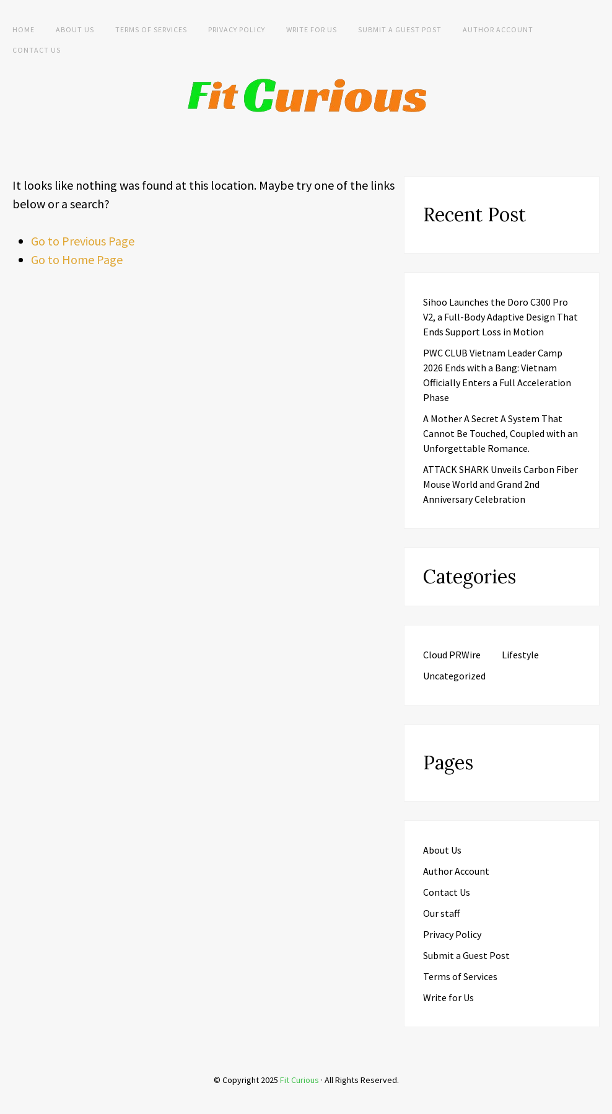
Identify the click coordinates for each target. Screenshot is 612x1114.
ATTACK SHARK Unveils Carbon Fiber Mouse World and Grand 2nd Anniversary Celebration (500, 484)
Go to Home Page (77, 259)
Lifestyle (520, 654)
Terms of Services (151, 29)
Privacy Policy (236, 29)
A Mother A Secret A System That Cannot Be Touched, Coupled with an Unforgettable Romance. (500, 433)
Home (23, 29)
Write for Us (311, 29)
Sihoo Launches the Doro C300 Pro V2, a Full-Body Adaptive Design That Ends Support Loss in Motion (500, 317)
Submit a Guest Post (400, 29)
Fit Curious (299, 1079)
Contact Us (36, 50)
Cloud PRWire (452, 654)
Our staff (441, 913)
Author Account (498, 29)
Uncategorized (454, 676)
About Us (75, 29)
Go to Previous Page (82, 241)
